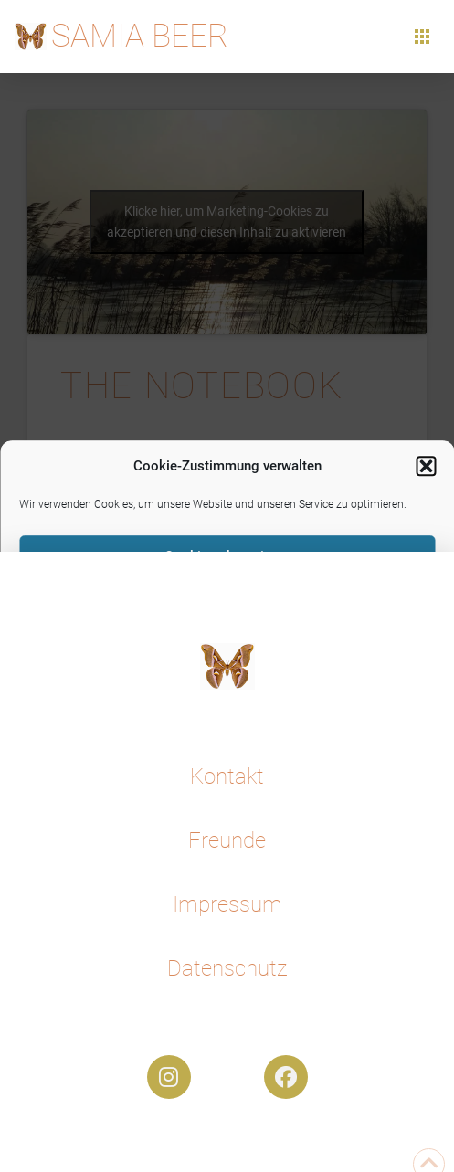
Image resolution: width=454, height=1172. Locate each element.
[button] (426, 467)
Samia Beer (139, 35)
